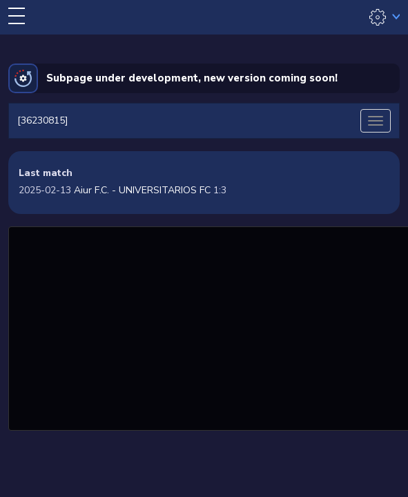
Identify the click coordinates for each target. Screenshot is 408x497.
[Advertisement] (210, 326)
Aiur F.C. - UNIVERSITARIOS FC (142, 190)
